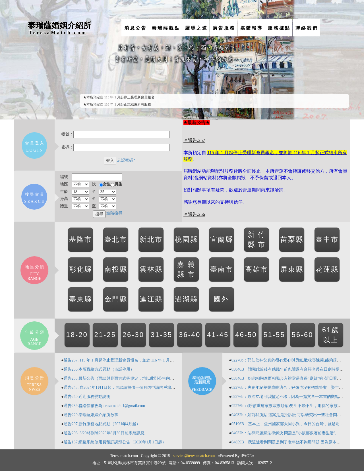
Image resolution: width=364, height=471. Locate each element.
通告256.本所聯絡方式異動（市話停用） (99, 369)
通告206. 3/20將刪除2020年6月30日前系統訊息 (104, 433)
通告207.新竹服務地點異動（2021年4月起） (102, 424)
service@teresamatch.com (194, 456)
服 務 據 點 (278, 28)
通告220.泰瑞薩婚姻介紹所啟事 (91, 415)
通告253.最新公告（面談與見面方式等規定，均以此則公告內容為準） (125, 378)
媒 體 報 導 (251, 28)
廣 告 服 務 (223, 28)
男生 (118, 184)
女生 (107, 184)
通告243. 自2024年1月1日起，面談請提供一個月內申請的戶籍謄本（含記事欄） (133, 387)
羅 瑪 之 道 (196, 28)
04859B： (239, 442)
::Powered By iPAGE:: (236, 456)
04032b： (239, 415)
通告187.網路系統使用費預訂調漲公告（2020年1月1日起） (115, 442)
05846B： (239, 369)
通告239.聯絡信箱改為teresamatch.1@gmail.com (104, 406)
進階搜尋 (114, 213)
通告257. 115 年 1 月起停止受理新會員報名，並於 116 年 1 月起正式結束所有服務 (135, 360)
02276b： (239, 360)
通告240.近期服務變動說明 (87, 396)
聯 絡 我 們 (306, 28)
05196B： (239, 424)
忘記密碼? (126, 160)
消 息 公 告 (135, 28)
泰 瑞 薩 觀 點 (165, 28)
